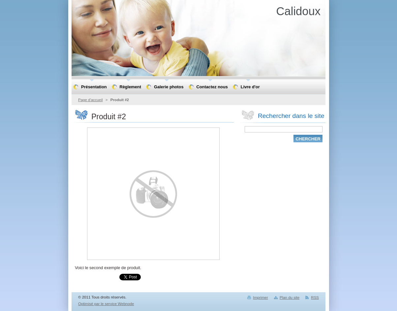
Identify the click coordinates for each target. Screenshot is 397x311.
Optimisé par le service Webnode (106, 304)
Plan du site (289, 297)
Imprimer (260, 297)
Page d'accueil (90, 100)
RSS (315, 297)
